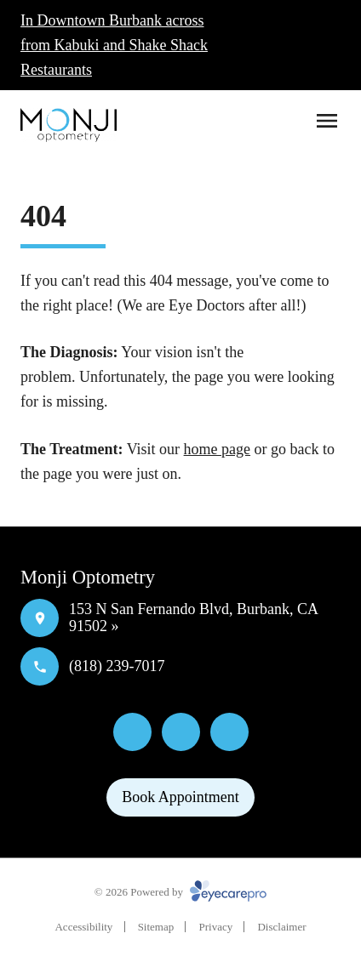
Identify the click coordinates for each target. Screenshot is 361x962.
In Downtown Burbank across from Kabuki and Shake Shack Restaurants (114, 45)
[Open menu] (327, 120)
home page (217, 449)
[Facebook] (132, 732)
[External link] (229, 732)
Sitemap (156, 926)
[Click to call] (284, 45)
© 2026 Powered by (180, 891)
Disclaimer (281, 926)
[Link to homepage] (68, 125)
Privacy (215, 926)
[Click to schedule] (325, 45)
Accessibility (83, 926)
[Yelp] (181, 732)
